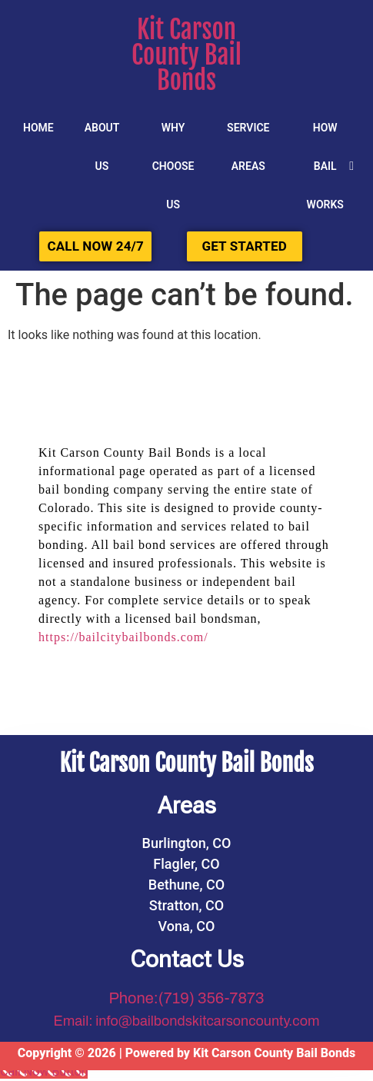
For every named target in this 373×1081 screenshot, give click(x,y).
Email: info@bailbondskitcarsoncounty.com (187, 1021)
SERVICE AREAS (248, 146)
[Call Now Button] (44, 1071)
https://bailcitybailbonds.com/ (123, 637)
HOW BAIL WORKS (325, 166)
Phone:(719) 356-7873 (187, 998)
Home (38, 127)
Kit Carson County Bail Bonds (186, 55)
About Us (102, 146)
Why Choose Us (173, 166)
